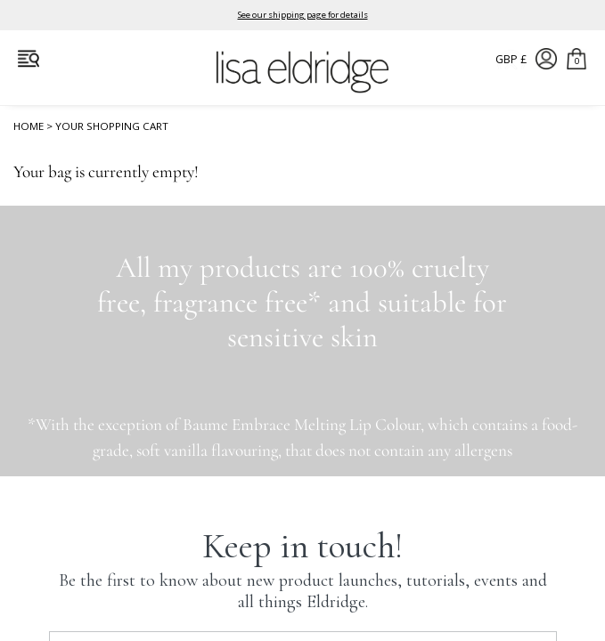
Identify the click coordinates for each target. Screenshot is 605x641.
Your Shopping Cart (111, 128)
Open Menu (28, 58)
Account (546, 58)
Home (28, 128)
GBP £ (511, 59)
